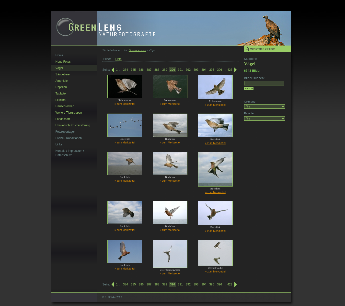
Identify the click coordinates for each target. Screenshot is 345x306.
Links (59, 144)
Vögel (59, 68)
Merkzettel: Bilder (262, 49)
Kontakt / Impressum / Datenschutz (70, 153)
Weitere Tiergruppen (69, 112)
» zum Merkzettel (125, 103)
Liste (118, 59)
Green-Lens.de (137, 50)
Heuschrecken (65, 106)
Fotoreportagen (66, 131)
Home (59, 55)
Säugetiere (63, 74)
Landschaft (63, 119)
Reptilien (61, 87)
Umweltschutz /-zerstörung (73, 125)
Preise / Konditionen (69, 138)
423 (229, 69)
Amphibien (62, 80)
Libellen (61, 100)
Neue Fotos (63, 61)
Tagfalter (61, 93)
